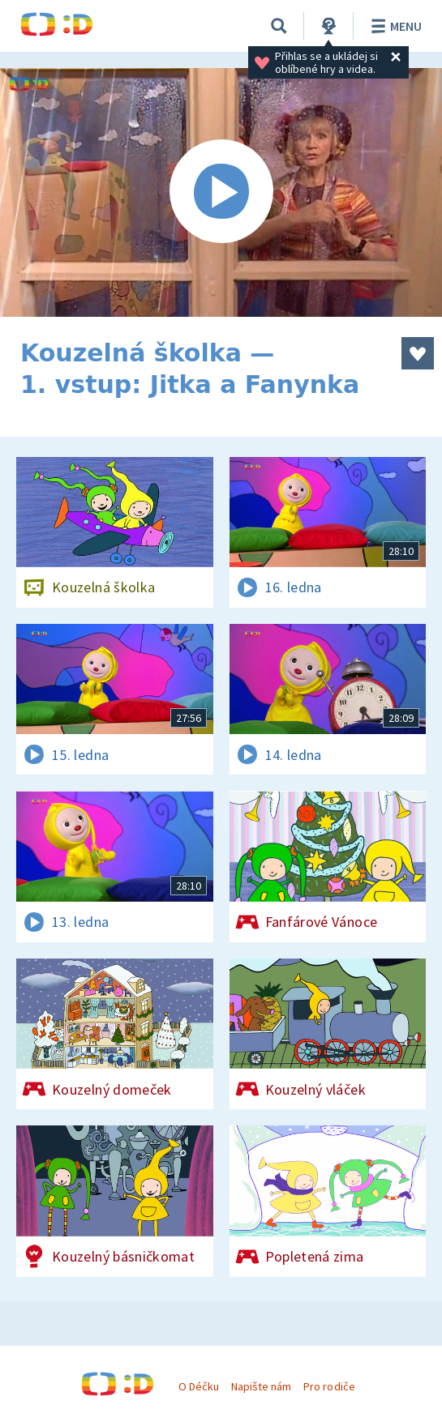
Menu (394, 26)
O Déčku (198, 1386)
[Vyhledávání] (279, 26)
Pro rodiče (328, 1386)
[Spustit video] (221, 192)
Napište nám (261, 1386)
